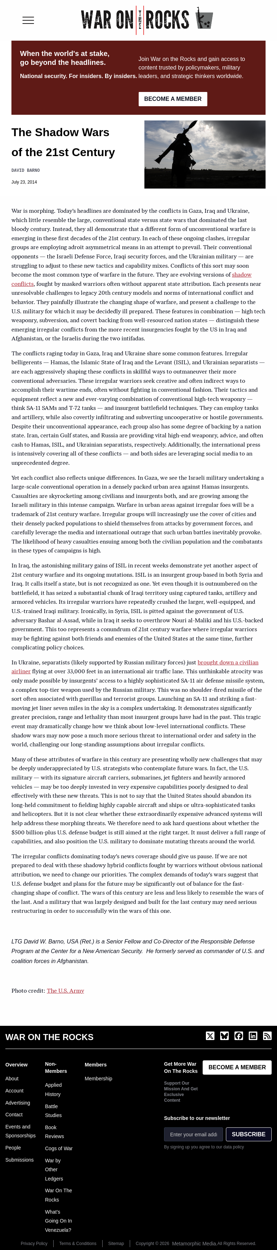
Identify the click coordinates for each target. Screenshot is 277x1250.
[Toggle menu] (28, 20)
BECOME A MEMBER (173, 99)
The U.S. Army (65, 991)
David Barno (25, 171)
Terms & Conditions (78, 1243)
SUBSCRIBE (249, 1134)
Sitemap (116, 1243)
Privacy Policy (34, 1243)
